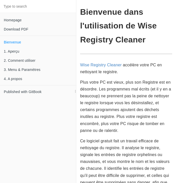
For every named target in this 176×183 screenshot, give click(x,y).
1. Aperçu (11, 51)
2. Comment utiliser (19, 60)
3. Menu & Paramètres (22, 70)
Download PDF (16, 29)
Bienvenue (12, 42)
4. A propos (13, 79)
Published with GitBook (22, 92)
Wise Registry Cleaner (101, 65)
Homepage (13, 20)
